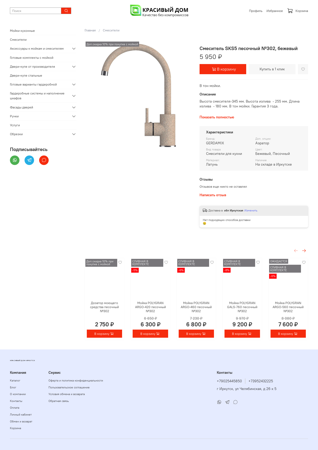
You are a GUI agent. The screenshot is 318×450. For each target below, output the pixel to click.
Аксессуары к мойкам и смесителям (37, 48)
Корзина (297, 11)
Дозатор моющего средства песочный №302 (104, 307)
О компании (18, 394)
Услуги (15, 125)
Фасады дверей (21, 107)
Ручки (14, 116)
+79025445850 (229, 381)
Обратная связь (58, 401)
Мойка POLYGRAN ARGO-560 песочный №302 (288, 307)
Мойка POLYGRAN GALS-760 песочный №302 (242, 307)
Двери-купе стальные (26, 75)
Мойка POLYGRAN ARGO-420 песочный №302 (150, 307)
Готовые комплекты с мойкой (31, 58)
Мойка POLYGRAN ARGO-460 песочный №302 (196, 307)
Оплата (14, 407)
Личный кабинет (21, 414)
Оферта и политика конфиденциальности (75, 380)
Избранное (274, 11)
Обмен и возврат (21, 421)
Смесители (111, 30)
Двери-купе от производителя (32, 66)
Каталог (15, 380)
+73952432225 (260, 381)
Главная (90, 30)
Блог (13, 387)
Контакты (16, 401)
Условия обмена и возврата (66, 394)
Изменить (250, 210)
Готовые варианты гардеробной (33, 84)
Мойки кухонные (22, 31)
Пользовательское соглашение (69, 387)
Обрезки (16, 134)
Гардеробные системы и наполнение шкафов (37, 95)
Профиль (255, 11)
